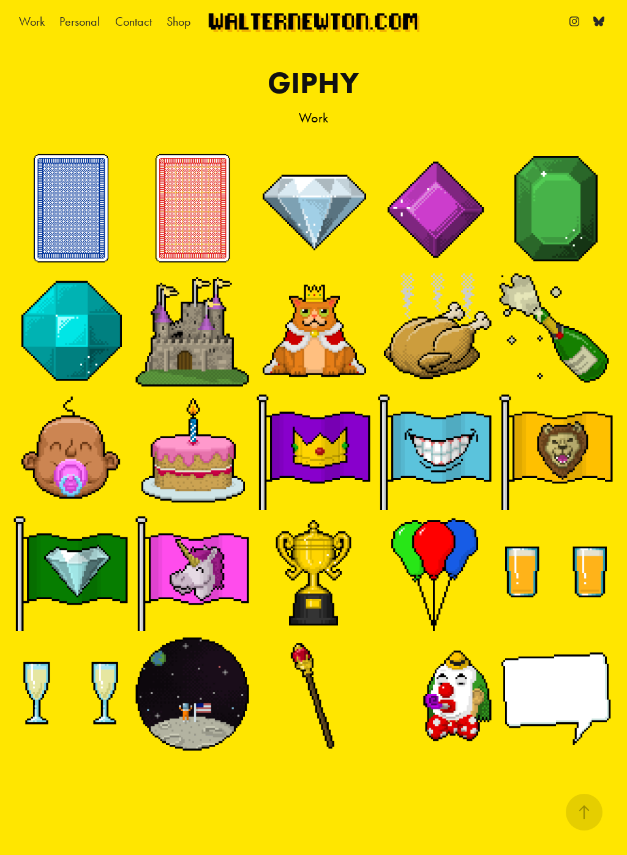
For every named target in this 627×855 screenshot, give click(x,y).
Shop (179, 21)
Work (32, 21)
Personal (79, 21)
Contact (133, 21)
